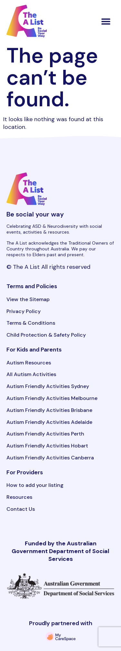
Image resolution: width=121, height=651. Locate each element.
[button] (106, 21)
